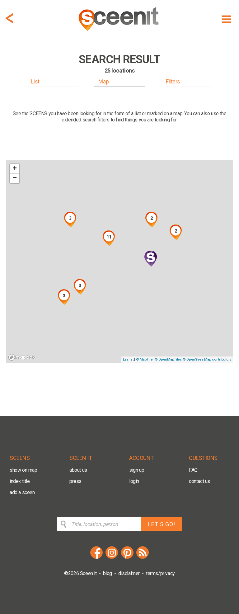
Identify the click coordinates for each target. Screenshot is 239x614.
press (75, 481)
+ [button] (15, 168)
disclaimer (129, 573)
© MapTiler (145, 359)
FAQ (193, 470)
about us (78, 470)
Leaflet (128, 359)
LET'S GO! (161, 524)
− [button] (15, 178)
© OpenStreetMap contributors (207, 359)
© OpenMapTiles (168, 359)
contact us (199, 481)
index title (20, 481)
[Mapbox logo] (21, 357)
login (134, 481)
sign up (136, 470)
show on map (23, 470)
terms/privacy (160, 573)
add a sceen (22, 492)
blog (107, 573)
